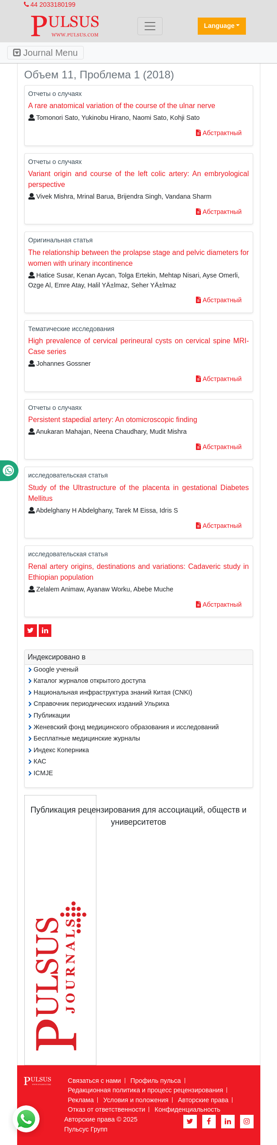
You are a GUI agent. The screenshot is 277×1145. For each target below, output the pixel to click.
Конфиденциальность (187, 1109)
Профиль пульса (156, 1080)
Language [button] (219, 25)
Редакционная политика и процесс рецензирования (145, 1090)
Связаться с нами (94, 1080)
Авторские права (203, 1100)
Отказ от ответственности (106, 1109)
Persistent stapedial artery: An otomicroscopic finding (112, 419)
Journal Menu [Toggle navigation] (45, 53)
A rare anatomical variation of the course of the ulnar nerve (121, 105)
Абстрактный (219, 132)
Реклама (81, 1100)
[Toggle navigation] (150, 26)
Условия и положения (135, 1100)
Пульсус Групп (86, 1129)
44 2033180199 (50, 4)
